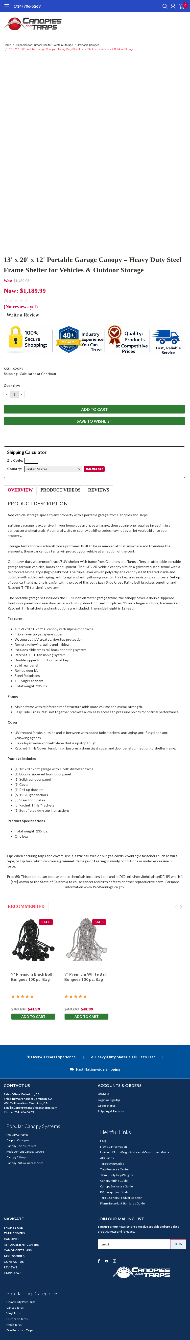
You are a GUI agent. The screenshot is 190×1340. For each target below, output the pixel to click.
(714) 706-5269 (27, 6)
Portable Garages (88, 45)
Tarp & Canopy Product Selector (121, 1198)
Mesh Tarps (14, 1324)
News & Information (113, 1146)
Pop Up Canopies (17, 1134)
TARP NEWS (12, 1273)
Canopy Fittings (16, 1157)
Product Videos (60, 490)
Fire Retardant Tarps (19, 1330)
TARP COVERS (14, 1233)
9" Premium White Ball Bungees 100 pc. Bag (85, 977)
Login (101, 1100)
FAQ (103, 1141)
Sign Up (115, 1100)
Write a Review (22, 314)
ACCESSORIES (14, 1256)
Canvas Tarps (15, 1307)
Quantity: (12, 385)
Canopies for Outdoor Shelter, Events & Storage (44, 45)
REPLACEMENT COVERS (21, 1244)
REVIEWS (10, 1267)
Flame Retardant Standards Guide (122, 1203)
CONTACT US (14, 1261)
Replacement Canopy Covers (25, 1151)
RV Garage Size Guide (114, 1192)
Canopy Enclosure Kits (21, 1146)
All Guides (107, 1158)
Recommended (26, 906)
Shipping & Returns (111, 1111)
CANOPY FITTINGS (18, 1250)
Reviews (98, 490)
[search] (164, 6)
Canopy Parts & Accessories (25, 1163)
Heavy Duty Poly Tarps (20, 1302)
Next (181, 907)
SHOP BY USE (13, 1227)
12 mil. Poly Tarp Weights (116, 1175)
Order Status (107, 1105)
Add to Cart (33, 1016)
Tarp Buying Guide (112, 1163)
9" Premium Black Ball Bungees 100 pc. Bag (31, 977)
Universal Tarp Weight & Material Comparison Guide (134, 1152)
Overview (20, 490)
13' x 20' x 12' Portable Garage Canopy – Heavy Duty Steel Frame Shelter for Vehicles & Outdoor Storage (71, 49)
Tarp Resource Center (114, 1169)
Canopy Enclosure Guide (116, 1186)
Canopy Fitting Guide (114, 1180)
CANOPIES (11, 1239)
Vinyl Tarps (13, 1313)
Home (7, 45)
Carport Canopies (17, 1140)
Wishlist (103, 1094)
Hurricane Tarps (17, 1319)
